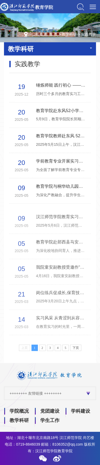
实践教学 (88, 35)
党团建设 (49, 411)
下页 (76, 350)
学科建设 (80, 411)
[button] (43, 458)
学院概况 (19, 411)
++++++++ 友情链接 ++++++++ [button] (50, 393)
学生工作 (49, 420)
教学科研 (69, 35)
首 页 (53, 35)
